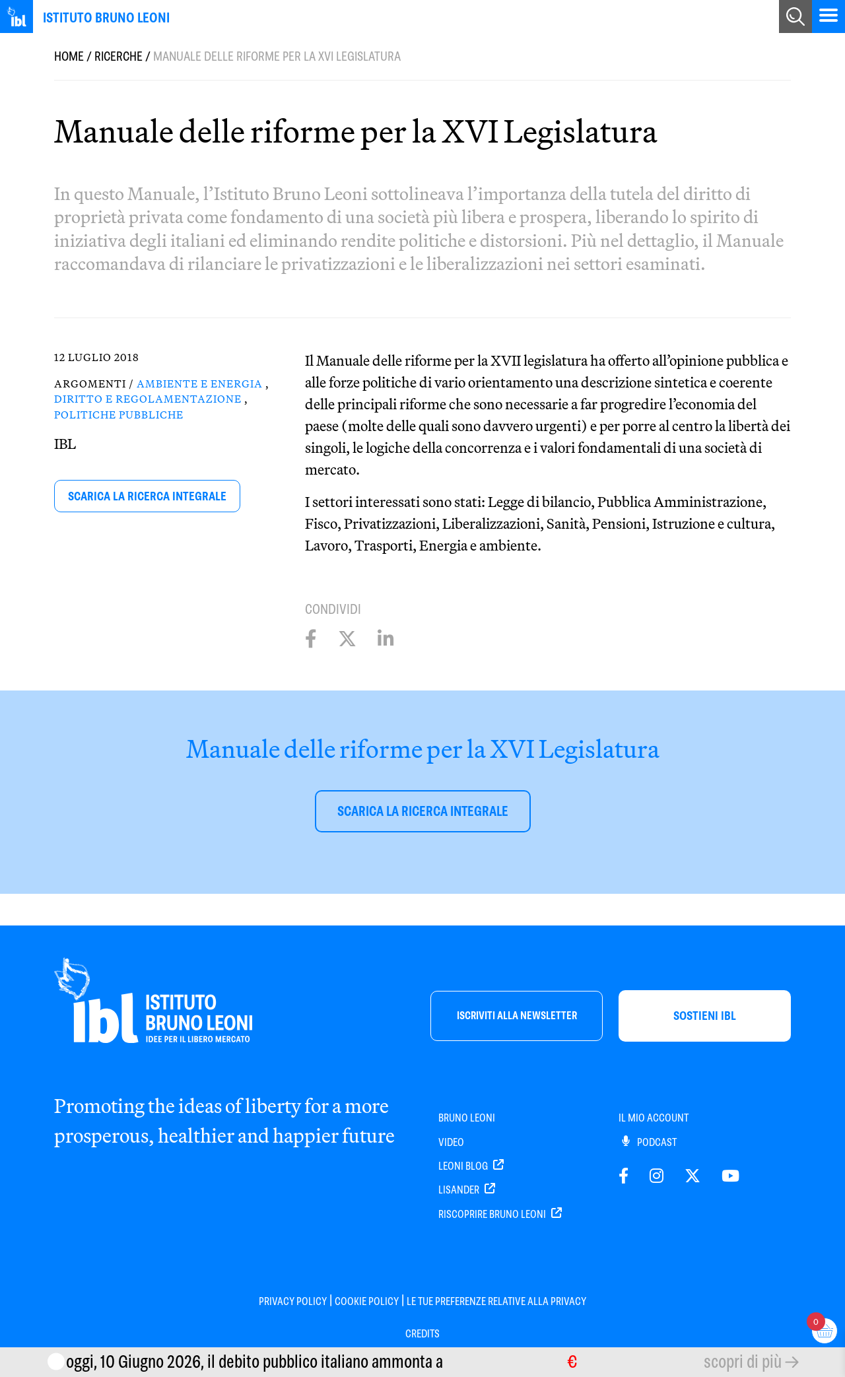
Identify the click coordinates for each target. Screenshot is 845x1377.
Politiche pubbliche (119, 414)
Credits (422, 1333)
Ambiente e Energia (200, 383)
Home (69, 56)
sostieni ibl (704, 1015)
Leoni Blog (471, 1166)
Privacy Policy (293, 1301)
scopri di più (743, 1361)
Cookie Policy (367, 1301)
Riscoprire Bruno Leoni (500, 1214)
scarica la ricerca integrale (147, 496)
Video (451, 1142)
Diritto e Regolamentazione (148, 398)
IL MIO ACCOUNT (654, 1117)
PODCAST (649, 1142)
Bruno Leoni (466, 1117)
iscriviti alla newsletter (517, 1015)
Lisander (466, 1189)
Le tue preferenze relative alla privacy (496, 1301)
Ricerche (118, 56)
